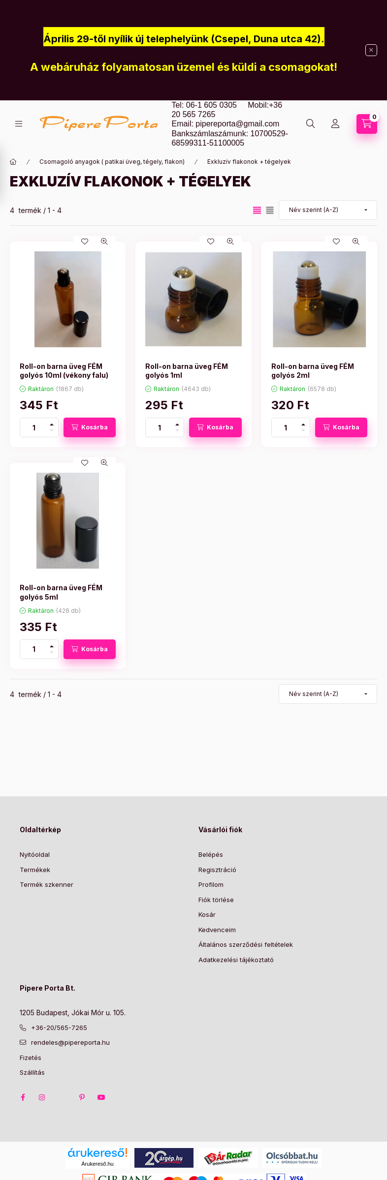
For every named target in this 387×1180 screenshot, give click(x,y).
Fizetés (30, 1057)
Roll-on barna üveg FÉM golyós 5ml (61, 592)
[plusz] (52, 422)
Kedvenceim (217, 930)
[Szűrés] (10, 174)
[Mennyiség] (34, 427)
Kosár (207, 914)
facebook (22, 1097)
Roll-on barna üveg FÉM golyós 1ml (186, 370)
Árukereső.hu (97, 1164)
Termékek (35, 870)
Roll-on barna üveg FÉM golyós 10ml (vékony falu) (64, 370)
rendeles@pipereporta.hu (70, 1042)
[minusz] (52, 432)
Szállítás (32, 1072)
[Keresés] (311, 124)
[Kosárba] (90, 427)
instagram (42, 1097)
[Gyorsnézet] (104, 241)
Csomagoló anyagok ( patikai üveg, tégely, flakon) (112, 161)
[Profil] (335, 124)
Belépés (210, 854)
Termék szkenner (46, 884)
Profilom (211, 884)
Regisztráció (217, 870)
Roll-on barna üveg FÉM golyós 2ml (312, 370)
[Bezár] (371, 50)
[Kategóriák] (19, 124)
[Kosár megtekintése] (366, 124)
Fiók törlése (216, 900)
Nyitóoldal (35, 854)
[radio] (270, 210)
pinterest (82, 1097)
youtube (101, 1097)
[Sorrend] (328, 210)
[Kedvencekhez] (85, 241)
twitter (62, 1097)
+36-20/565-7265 (59, 1027)
